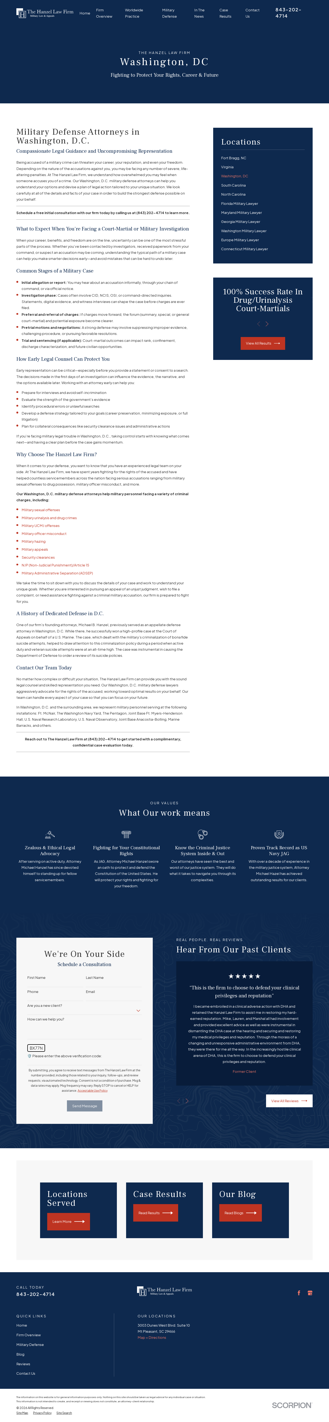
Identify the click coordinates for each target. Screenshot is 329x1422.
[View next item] (267, 323)
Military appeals (35, 549)
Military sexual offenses (41, 510)
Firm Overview (28, 1335)
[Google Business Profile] (310, 1292)
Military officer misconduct (44, 533)
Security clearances (38, 557)
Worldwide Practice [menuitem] (134, 13)
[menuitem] (263, 157)
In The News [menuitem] (199, 13)
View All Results (263, 343)
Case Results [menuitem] (225, 13)
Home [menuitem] (85, 13)
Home (21, 1325)
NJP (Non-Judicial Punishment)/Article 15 (55, 565)
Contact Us (25, 1373)
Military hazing (34, 541)
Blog (20, 1354)
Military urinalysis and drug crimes (49, 518)
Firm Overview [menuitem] (104, 13)
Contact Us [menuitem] (252, 13)
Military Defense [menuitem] (169, 13)
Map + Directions (152, 1337)
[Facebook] (298, 1292)
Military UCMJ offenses (41, 525)
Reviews (23, 1364)
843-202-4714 (35, 1294)
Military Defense (30, 1344)
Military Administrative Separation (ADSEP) (57, 573)
